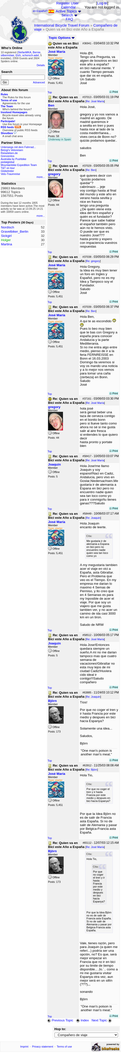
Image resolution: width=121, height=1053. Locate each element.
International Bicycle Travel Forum (61, 25)
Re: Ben (91, 169)
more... (41, 176)
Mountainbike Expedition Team (19, 164)
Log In (102, 3)
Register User (67, 3)
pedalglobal (7, 161)
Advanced (39, 82)
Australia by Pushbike (13, 159)
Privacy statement (42, 1046)
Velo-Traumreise (10, 173)
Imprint (24, 1046)
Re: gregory (93, 261)
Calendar (68, 7)
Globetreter (7, 170)
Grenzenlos (7, 156)
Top (50, 92)
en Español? (43, 10)
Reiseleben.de (9, 153)
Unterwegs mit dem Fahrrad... (18, 147)
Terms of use (64, 1046)
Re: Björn (91, 769)
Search (67, 15)
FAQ (69, 19)
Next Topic (102, 1020)
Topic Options (62, 38)
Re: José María (95, 101)
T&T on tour (8, 167)
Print (114, 91)
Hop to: (60, 1029)
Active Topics (66, 11)
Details (41, 65)
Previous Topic (60, 1020)
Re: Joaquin (93, 517)
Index (82, 1020)
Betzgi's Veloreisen (12, 150)
